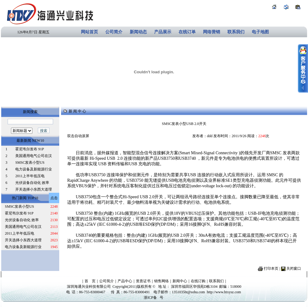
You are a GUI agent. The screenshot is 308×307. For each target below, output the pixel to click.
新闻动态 (138, 32)
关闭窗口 (293, 268)
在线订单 (187, 32)
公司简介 (113, 32)
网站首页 (89, 32)
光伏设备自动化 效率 (32, 183)
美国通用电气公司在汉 (33, 156)
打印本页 (271, 268)
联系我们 (236, 32)
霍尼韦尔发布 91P (29, 149)
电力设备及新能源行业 (33, 169)
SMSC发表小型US (29, 162)
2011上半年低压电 (30, 176)
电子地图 (260, 32)
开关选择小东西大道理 (33, 189)
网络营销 (211, 32)
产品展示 (162, 32)
